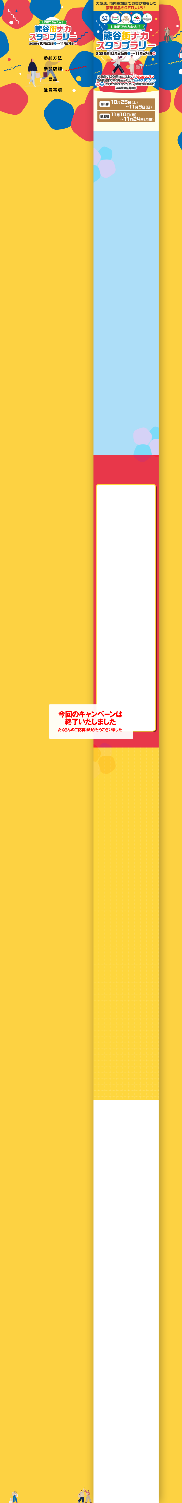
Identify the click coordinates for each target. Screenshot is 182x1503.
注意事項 (53, 90)
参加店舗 (53, 68)
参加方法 (53, 58)
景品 (53, 79)
